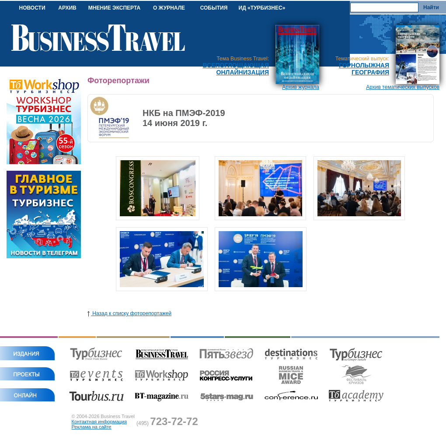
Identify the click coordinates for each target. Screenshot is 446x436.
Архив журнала (300, 87)
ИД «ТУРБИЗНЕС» (262, 8)
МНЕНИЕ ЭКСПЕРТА (114, 8)
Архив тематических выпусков (402, 87)
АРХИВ (67, 8)
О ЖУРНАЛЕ (169, 8)
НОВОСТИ (32, 8)
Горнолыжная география (364, 69)
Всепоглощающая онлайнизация (235, 69)
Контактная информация (99, 421)
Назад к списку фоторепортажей (129, 313)
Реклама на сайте (92, 426)
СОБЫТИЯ (214, 8)
